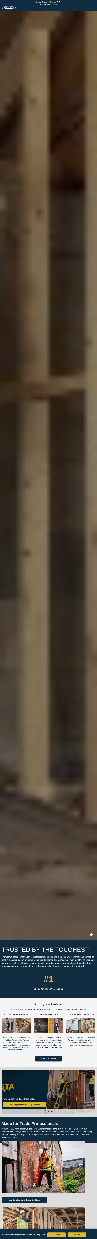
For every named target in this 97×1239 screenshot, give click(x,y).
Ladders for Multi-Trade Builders (24, 1200)
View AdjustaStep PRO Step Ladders (25, 1105)
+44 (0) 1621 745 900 (48, 4)
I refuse (77, 1235)
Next (92, 1111)
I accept (56, 1235)
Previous (5, 1111)
